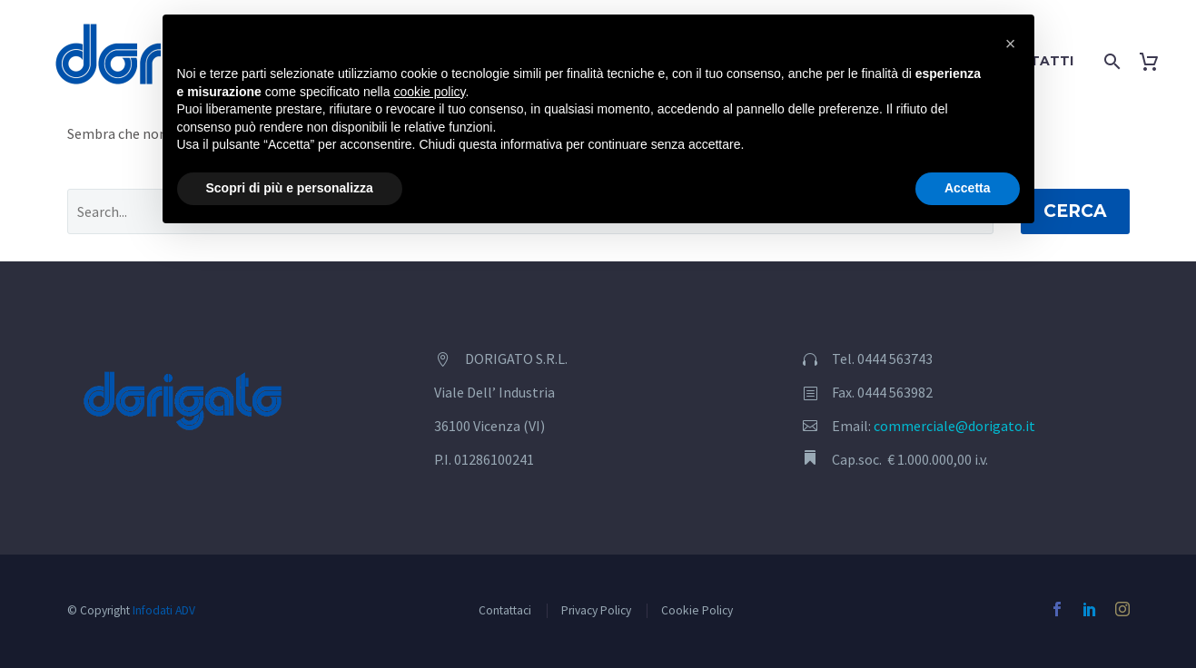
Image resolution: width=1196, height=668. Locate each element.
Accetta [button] (967, 188)
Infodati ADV (164, 610)
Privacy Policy (596, 610)
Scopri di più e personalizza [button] (289, 188)
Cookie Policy (697, 610)
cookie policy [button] (429, 91)
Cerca (1075, 211)
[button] (1010, 43)
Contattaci (505, 610)
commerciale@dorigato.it (954, 426)
